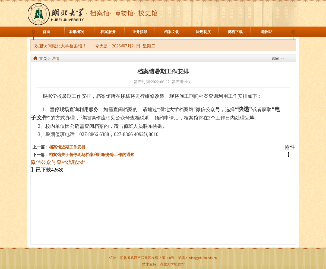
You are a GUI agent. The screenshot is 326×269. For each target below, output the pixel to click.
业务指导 (139, 32)
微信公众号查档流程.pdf (58, 162)
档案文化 (171, 32)
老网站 (267, 32)
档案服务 (108, 32)
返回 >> (278, 58)
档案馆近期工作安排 (67, 147)
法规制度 (203, 32)
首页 (46, 32)
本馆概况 (76, 32)
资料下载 (235, 32)
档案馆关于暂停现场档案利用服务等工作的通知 (91, 155)
